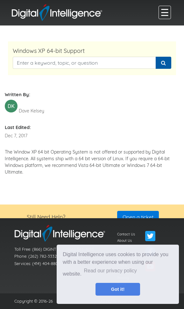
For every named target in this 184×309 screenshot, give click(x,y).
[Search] (163, 63)
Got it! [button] (117, 289)
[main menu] (165, 12)
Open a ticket (138, 217)
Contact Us (126, 234)
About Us (124, 240)
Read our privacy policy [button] (110, 270)
